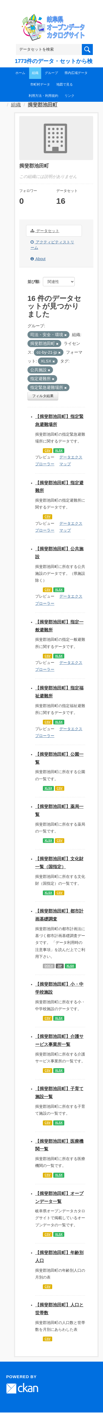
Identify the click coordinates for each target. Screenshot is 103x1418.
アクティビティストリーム (52, 245)
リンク (69, 96)
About (38, 259)
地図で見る (64, 84)
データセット (44, 231)
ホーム (20, 73)
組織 (35, 73)
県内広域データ (76, 73)
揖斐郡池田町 (42, 105)
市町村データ (40, 84)
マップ (65, 464)
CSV (47, 450)
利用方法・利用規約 (43, 96)
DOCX (48, 966)
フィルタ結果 (43, 396)
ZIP (59, 966)
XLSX (58, 450)
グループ (51, 73)
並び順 (33, 281)
